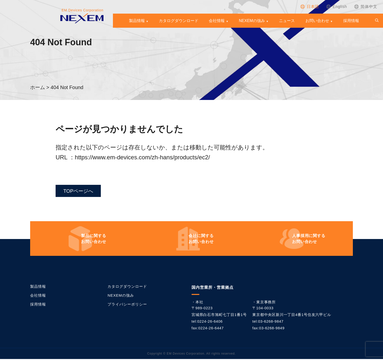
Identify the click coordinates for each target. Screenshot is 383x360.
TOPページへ (80, 191)
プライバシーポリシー (127, 305)
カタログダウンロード (178, 21)
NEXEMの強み (252, 21)
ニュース (287, 21)
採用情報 (351, 21)
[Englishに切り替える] (336, 6)
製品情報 (137, 21)
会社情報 (217, 21)
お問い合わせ (317, 21)
